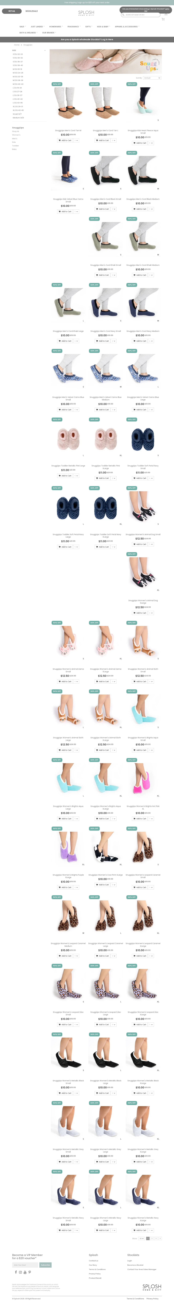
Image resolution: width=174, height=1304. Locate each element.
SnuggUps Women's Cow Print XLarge (106, 875)
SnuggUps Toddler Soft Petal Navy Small (143, 467)
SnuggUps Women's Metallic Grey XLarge (143, 1150)
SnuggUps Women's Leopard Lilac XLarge (143, 1013)
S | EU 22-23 (18, 54)
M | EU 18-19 (17, 69)
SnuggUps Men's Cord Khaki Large (68, 331)
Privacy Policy (95, 1273)
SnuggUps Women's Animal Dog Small (143, 534)
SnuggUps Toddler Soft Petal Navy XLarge (105, 535)
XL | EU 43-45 (18, 110)
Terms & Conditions (97, 1269)
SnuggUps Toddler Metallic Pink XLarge (106, 467)
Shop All (15, 131)
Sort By (139, 78)
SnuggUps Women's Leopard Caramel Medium (68, 944)
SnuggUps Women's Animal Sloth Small (143, 670)
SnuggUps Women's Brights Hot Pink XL (143, 807)
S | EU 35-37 (18, 61)
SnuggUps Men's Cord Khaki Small (105, 265)
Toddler (15, 145)
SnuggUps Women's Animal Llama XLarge (105, 670)
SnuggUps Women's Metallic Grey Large (105, 1150)
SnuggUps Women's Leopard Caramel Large (105, 944)
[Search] (122, 14)
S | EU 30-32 (18, 58)
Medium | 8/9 (18, 117)
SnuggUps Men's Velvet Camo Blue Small (68, 398)
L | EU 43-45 (18, 102)
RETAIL (12, 11)
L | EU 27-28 (17, 91)
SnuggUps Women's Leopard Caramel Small (143, 876)
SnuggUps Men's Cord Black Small (105, 199)
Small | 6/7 (17, 114)
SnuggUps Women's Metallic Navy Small (68, 1219)
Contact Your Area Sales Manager (141, 1269)
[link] (164, 13)
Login (129, 1260)
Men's (14, 138)
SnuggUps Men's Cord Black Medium (143, 199)
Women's (16, 135)
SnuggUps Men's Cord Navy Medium (143, 331)
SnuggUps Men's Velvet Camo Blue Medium (106, 398)
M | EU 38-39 (18, 80)
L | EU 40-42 (18, 99)
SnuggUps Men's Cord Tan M (68, 130)
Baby (14, 149)
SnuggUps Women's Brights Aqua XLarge (106, 807)
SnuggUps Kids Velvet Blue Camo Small (68, 200)
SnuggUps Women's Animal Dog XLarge (143, 601)
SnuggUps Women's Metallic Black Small (68, 1082)
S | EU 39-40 (18, 65)
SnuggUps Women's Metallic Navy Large (105, 1219)
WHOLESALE (31, 11)
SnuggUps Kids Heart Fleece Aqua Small (143, 131)
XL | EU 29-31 (18, 106)
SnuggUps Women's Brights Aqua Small (143, 739)
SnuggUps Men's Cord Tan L (105, 130)
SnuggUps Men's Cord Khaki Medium (143, 265)
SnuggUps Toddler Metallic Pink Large (68, 465)
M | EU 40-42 (18, 84)
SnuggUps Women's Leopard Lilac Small (68, 1013)
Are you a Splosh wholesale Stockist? (87, 39)
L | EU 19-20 (17, 88)
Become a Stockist (135, 1265)
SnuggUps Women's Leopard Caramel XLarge (143, 944)
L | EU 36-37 (17, 95)
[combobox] (140, 14)
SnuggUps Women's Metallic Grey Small (68, 1150)
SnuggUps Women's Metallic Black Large (105, 1082)
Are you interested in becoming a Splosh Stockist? (145, 10)
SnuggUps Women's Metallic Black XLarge (143, 1082)
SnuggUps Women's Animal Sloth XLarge (106, 739)
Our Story (93, 1265)
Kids (14, 142)
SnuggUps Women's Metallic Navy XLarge (143, 1219)
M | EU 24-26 (18, 73)
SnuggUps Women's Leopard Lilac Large (105, 1013)
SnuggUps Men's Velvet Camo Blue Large (143, 398)
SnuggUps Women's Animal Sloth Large (68, 739)
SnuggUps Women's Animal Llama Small (68, 670)
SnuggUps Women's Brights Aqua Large (68, 807)
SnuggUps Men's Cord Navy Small (106, 331)
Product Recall (95, 1278)
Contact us (93, 1260)
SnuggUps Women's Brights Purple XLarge (68, 876)
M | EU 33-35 (18, 76)
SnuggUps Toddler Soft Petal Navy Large (68, 535)
